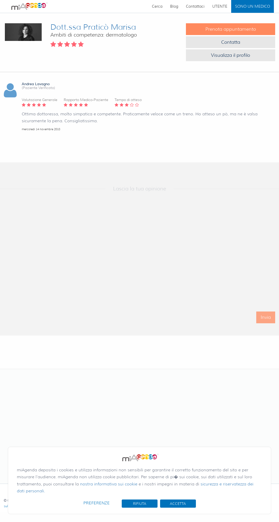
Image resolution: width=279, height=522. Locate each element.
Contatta (230, 42)
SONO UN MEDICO (252, 6)
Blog (174, 6)
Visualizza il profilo (230, 55)
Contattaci (195, 6)
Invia (266, 322)
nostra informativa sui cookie (108, 484)
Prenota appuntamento (230, 29)
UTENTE (219, 6)
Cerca (157, 6)
